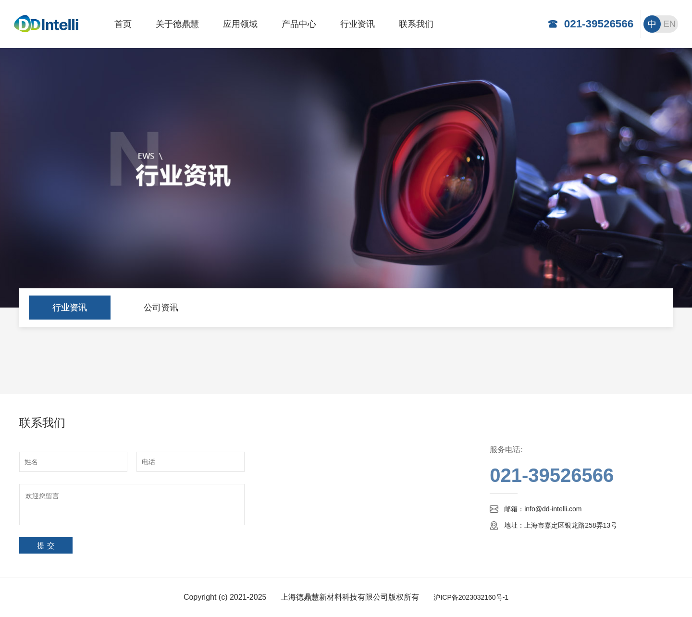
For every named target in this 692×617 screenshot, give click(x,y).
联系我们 (416, 24)
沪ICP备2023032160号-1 (470, 597)
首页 (123, 24)
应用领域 (240, 24)
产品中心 (299, 24)
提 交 (45, 546)
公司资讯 (161, 307)
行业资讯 (357, 24)
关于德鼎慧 (177, 24)
